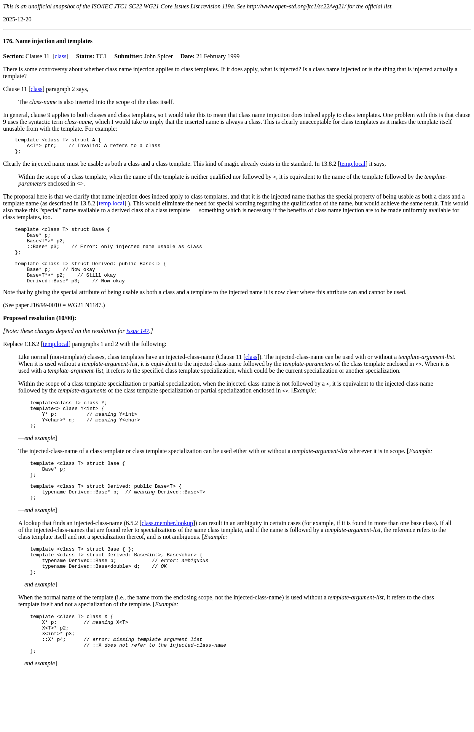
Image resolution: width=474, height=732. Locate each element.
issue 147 (137, 346)
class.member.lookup (167, 551)
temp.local (352, 167)
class (60, 56)
